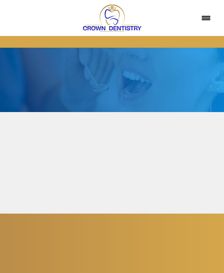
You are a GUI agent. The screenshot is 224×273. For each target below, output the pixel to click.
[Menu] (206, 18)
